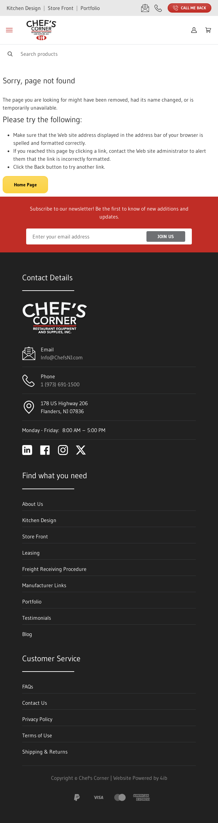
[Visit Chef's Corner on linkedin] (27, 450)
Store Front (61, 8)
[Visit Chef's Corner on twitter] (81, 450)
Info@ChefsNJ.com (62, 357)
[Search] (109, 54)
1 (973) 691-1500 (60, 384)
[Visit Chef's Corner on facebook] (45, 450)
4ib (163, 778)
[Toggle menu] (9, 30)
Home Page (25, 185)
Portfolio (90, 8)
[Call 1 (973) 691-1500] (158, 8)
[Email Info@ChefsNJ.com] (145, 8)
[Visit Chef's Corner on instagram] (63, 450)
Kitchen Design (24, 8)
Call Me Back (189, 8)
